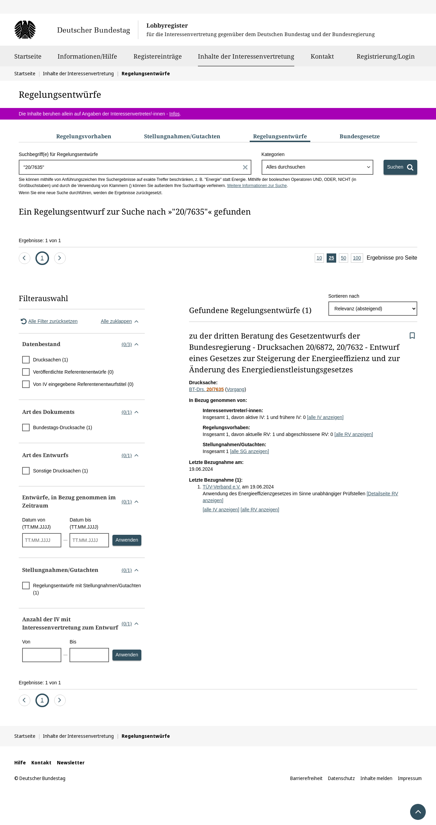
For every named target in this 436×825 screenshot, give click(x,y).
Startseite (28, 59)
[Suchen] (400, 167)
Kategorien (273, 154)
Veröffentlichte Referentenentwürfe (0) (73, 372)
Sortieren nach (343, 296)
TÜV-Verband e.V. (222, 486)
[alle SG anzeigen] (249, 451)
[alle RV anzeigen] (353, 434)
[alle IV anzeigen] (325, 417)
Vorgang (235, 389)
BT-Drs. (206, 389)
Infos (174, 113)
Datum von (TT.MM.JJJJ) (36, 523)
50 (344, 258)
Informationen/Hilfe (87, 59)
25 (332, 258)
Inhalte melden (376, 778)
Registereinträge (158, 59)
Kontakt (322, 59)
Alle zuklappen (121, 321)
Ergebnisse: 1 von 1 (40, 240)
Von (26, 641)
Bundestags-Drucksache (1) (62, 427)
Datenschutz (341, 778)
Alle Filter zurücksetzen (48, 321)
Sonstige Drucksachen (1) (60, 470)
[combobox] (317, 167)
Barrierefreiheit (306, 778)
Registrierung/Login (386, 59)
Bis (72, 641)
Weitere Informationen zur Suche (257, 185)
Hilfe (20, 762)
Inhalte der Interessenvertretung (246, 56)
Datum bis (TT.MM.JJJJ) (83, 523)
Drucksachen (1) (50, 359)
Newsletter (70, 762)
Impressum (410, 778)
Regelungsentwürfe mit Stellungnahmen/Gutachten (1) (87, 589)
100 (358, 258)
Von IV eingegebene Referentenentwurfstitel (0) (83, 384)
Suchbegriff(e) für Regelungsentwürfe (58, 154)
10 (320, 258)
